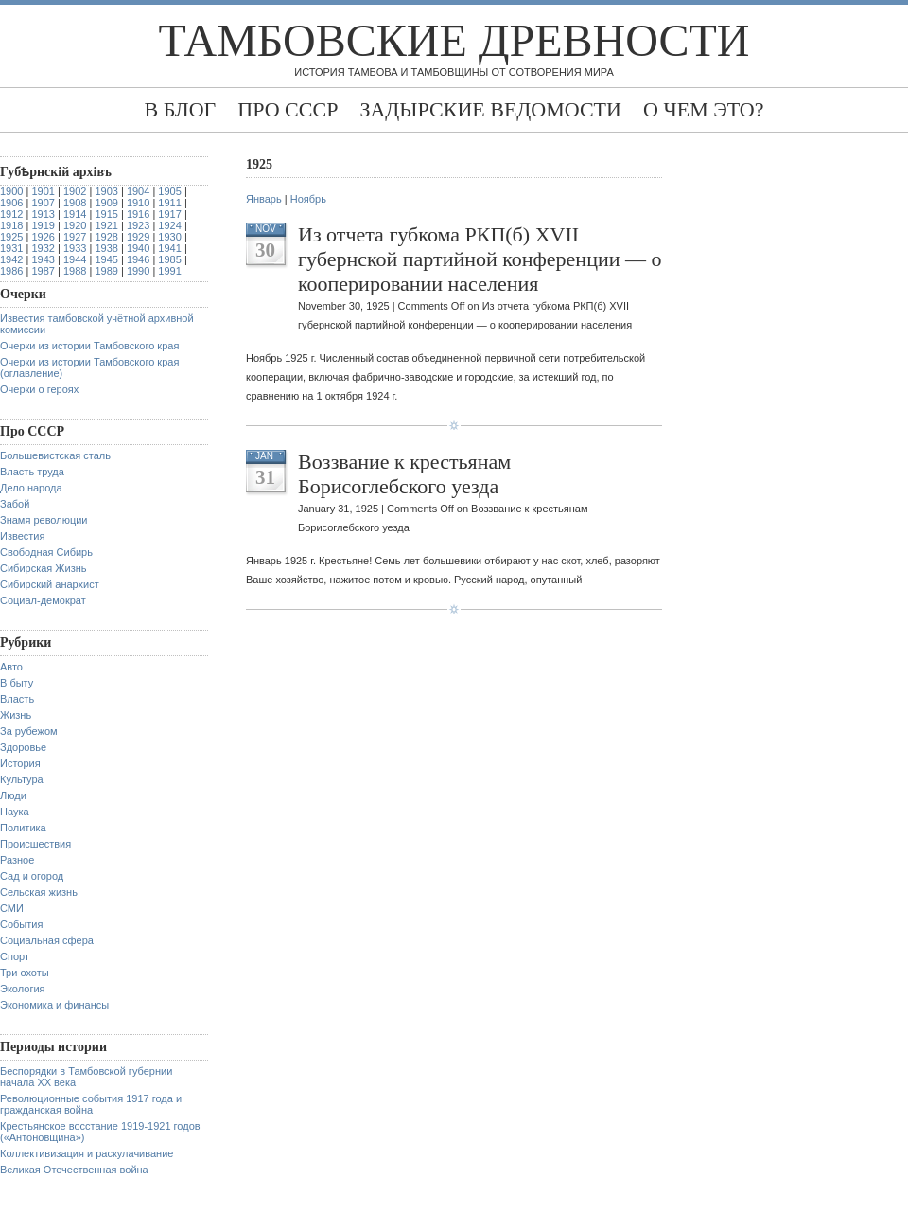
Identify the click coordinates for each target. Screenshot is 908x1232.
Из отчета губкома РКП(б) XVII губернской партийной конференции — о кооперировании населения (479, 259)
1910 (138, 202)
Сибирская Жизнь (43, 568)
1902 (74, 191)
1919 (42, 225)
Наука (14, 811)
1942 (11, 259)
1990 (138, 271)
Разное (17, 860)
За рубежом (29, 731)
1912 (11, 214)
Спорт (14, 956)
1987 (42, 271)
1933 (74, 248)
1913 (42, 214)
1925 (11, 236)
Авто (11, 666)
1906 (11, 202)
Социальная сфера (47, 940)
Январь (264, 199)
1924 (169, 225)
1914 (74, 214)
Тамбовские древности (454, 40)
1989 (106, 271)
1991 (169, 271)
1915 (106, 214)
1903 (106, 191)
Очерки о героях (39, 389)
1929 (138, 236)
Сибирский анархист (49, 584)
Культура (22, 779)
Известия (22, 536)
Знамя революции (44, 520)
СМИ (12, 908)
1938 (106, 248)
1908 (74, 202)
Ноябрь (308, 199)
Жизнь (15, 715)
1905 (169, 191)
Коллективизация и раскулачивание (86, 1153)
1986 (11, 271)
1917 (169, 214)
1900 (11, 191)
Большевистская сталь (55, 455)
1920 (74, 225)
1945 (106, 259)
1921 (106, 225)
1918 (11, 225)
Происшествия (35, 843)
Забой (14, 503)
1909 (106, 202)
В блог (180, 109)
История (20, 763)
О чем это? (703, 109)
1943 (42, 259)
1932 (42, 248)
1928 (106, 236)
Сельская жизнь (39, 892)
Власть (17, 699)
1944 (74, 259)
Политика (23, 827)
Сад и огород (31, 876)
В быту (16, 682)
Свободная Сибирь (46, 552)
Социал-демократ (43, 600)
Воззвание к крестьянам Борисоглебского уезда (404, 474)
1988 (74, 271)
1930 (169, 236)
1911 (169, 202)
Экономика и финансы (54, 1004)
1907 (42, 202)
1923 (138, 225)
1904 (138, 191)
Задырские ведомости (490, 109)
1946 (138, 259)
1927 (74, 236)
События (21, 924)
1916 (138, 214)
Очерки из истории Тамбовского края (89, 345)
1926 (42, 236)
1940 (138, 248)
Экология (22, 988)
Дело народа (31, 487)
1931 (11, 248)
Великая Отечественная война (74, 1169)
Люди (13, 795)
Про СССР (287, 109)
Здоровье (23, 747)
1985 (169, 259)
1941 (169, 248)
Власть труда (32, 471)
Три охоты (24, 972)
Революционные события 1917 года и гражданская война (91, 1104)
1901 (42, 191)
